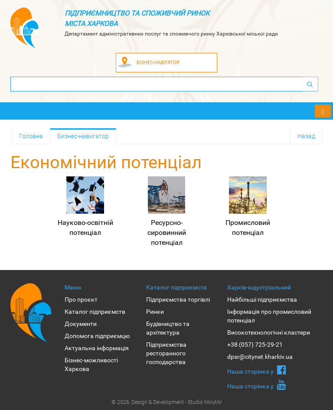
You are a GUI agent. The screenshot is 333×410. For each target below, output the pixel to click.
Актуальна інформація (97, 348)
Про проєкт (81, 299)
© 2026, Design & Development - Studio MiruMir (166, 401)
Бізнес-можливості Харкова (91, 364)
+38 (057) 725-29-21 (255, 344)
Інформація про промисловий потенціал (269, 316)
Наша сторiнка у (256, 369)
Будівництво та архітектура (167, 328)
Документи (81, 323)
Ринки (155, 311)
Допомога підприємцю (97, 335)
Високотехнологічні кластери (268, 332)
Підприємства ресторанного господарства (166, 353)
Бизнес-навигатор (83, 136)
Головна (31, 136)
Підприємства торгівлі (178, 299)
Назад (306, 136)
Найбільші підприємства (262, 299)
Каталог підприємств (95, 311)
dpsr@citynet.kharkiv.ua (260, 356)
